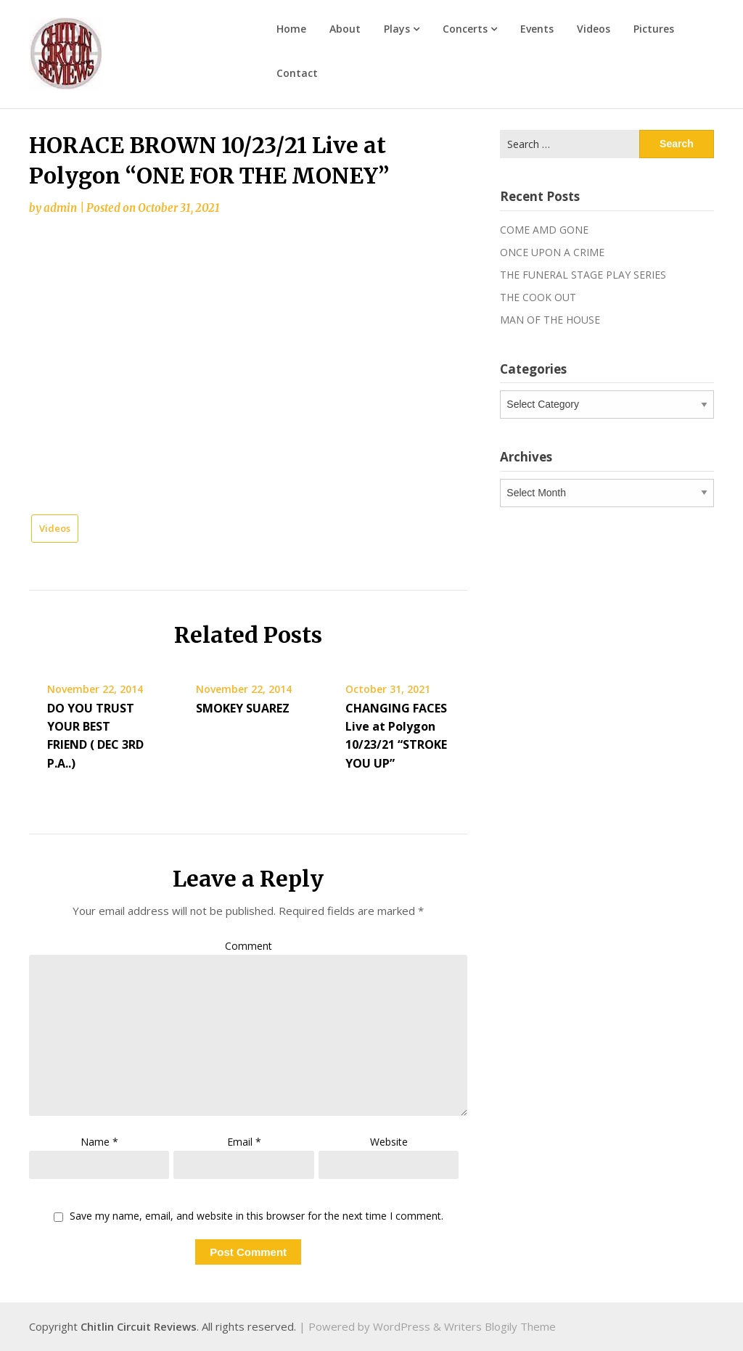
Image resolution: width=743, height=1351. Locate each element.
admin (60, 208)
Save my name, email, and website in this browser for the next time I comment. (256, 1216)
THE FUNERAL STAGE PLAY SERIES (583, 275)
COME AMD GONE (544, 230)
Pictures (653, 29)
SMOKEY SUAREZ (243, 708)
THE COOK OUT (538, 297)
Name (99, 1142)
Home (291, 29)
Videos (593, 29)
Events (537, 29)
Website (389, 1142)
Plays (397, 29)
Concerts (465, 29)
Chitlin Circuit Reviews (139, 1326)
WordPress (401, 1326)
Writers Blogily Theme (500, 1326)
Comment (248, 946)
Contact (297, 73)
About (345, 29)
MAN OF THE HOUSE (550, 320)
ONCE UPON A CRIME (552, 252)
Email (244, 1142)
